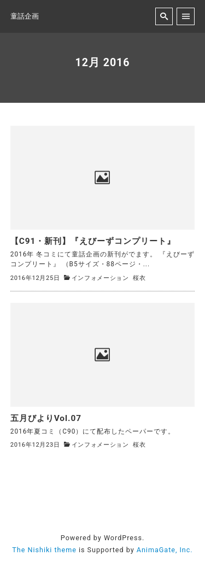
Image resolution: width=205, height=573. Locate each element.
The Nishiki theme (44, 550)
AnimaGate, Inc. (165, 550)
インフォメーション (100, 278)
